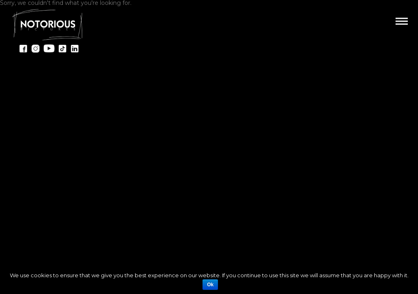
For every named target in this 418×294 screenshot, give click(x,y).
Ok (210, 284)
